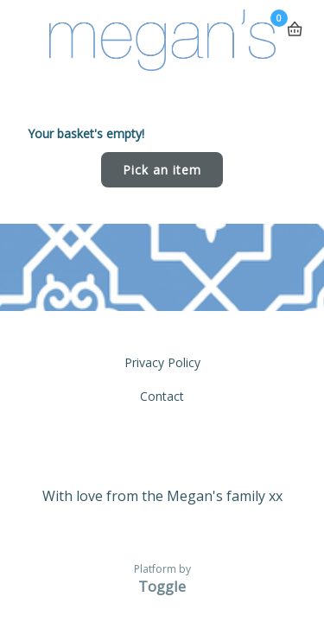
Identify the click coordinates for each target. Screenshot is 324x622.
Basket (294, 22)
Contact (162, 396)
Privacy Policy (162, 362)
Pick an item (162, 170)
